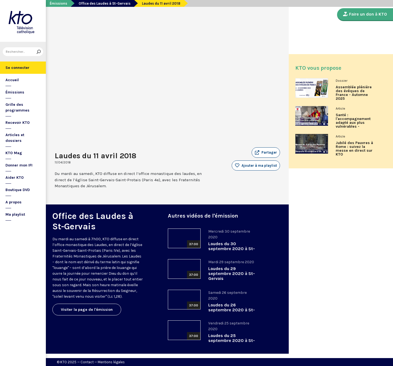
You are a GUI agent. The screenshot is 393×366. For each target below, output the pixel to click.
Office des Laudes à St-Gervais (104, 3)
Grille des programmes (17, 107)
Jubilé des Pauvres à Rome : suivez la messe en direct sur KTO (354, 148)
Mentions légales (111, 362)
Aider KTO (14, 177)
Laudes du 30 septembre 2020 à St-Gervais (231, 248)
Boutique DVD (17, 190)
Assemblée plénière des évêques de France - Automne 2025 (354, 93)
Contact (87, 362)
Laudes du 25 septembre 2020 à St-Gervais (231, 340)
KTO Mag (13, 153)
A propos (13, 202)
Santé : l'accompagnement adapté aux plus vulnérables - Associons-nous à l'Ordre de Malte (353, 122)
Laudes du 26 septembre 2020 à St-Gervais (231, 309)
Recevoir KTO (17, 122)
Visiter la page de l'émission (87, 309)
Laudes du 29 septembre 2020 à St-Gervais (231, 273)
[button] (266, 152)
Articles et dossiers (14, 138)
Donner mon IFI (18, 165)
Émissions (14, 92)
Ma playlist (15, 214)
